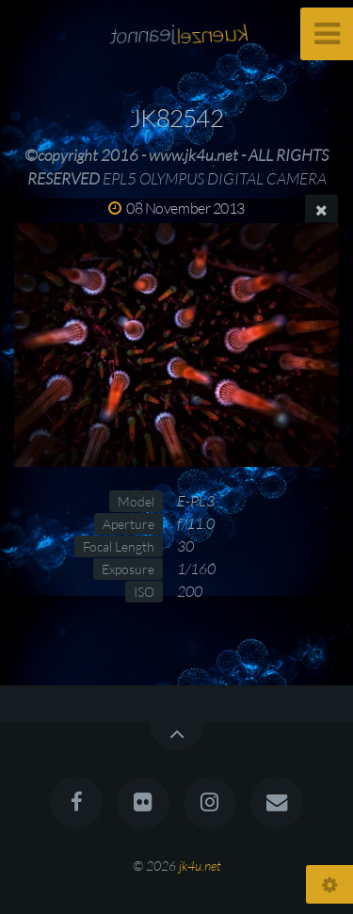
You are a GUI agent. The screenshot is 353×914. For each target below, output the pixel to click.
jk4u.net (200, 866)
